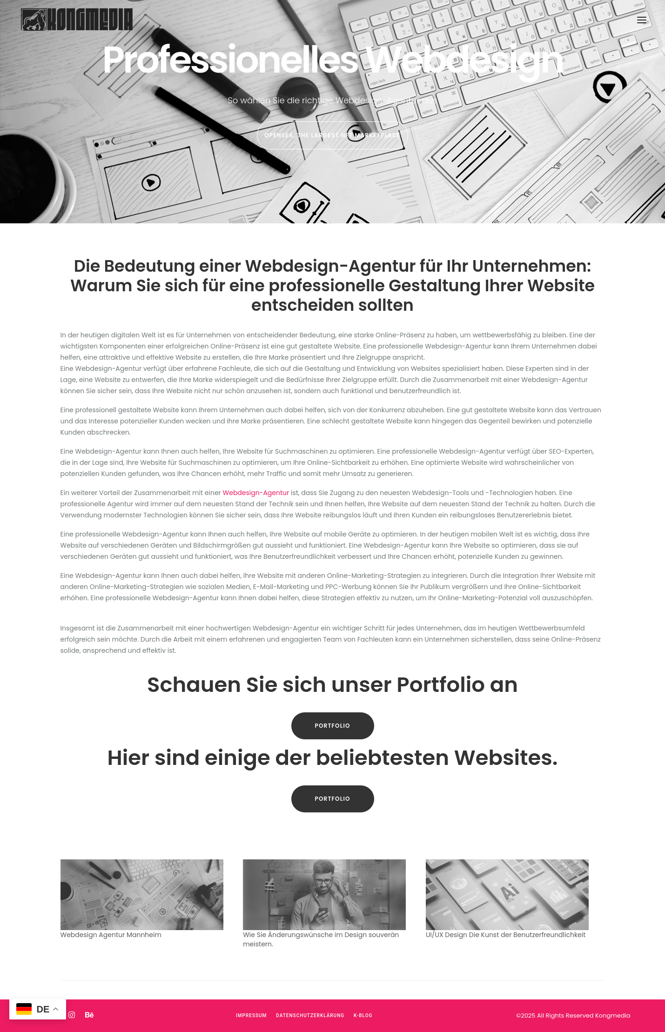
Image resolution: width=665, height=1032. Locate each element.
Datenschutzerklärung (310, 1015)
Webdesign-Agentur (256, 492)
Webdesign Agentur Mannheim (110, 934)
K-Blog (363, 1015)
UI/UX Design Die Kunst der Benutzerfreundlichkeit (505, 934)
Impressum (251, 1015)
